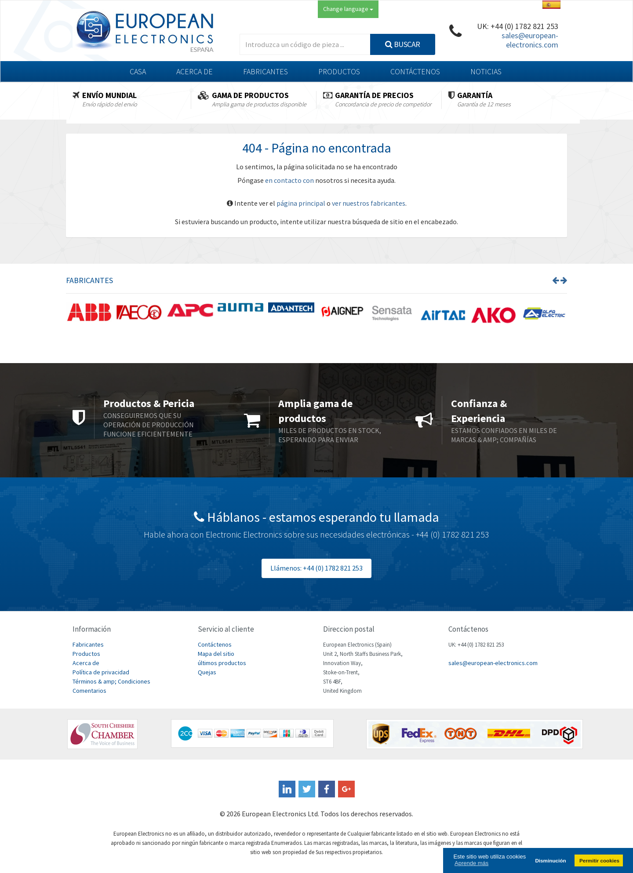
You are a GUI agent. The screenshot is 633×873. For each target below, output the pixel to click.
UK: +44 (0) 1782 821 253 (517, 26)
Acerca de (194, 71)
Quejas (207, 672)
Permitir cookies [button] (599, 860)
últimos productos (222, 663)
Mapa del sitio (216, 654)
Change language (348, 9)
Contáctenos (415, 71)
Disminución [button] (550, 860)
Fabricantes (265, 71)
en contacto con (289, 180)
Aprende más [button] (471, 863)
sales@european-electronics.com (530, 40)
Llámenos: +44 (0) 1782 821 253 (316, 568)
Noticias (486, 71)
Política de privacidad (101, 672)
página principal (300, 203)
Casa (138, 71)
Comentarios (89, 691)
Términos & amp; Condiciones (111, 681)
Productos (339, 71)
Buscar (402, 44)
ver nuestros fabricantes (368, 203)
